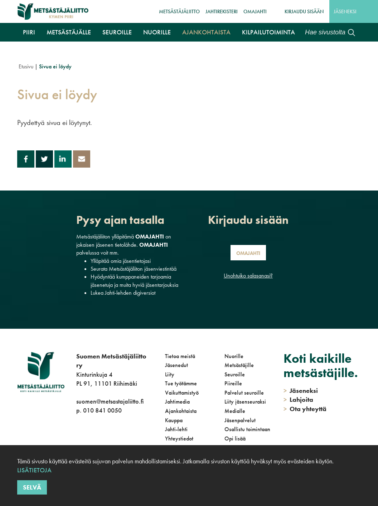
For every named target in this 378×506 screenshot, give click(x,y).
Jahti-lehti (176, 429)
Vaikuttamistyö (182, 392)
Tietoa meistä (180, 356)
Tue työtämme (181, 383)
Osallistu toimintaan (247, 429)
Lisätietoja (34, 470)
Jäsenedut (176, 365)
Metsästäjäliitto (179, 11)
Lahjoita (298, 399)
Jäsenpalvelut (240, 420)
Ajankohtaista (206, 32)
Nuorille (157, 32)
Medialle (234, 411)
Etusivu (26, 66)
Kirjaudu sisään (304, 11)
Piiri (29, 32)
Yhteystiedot (179, 438)
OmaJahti (255, 11)
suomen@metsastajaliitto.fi (110, 401)
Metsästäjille (239, 365)
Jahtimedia (177, 401)
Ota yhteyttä (305, 409)
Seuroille (117, 32)
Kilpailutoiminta (268, 32)
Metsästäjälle (69, 32)
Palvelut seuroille (244, 392)
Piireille (233, 383)
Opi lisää (235, 438)
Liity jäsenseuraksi (245, 401)
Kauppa (174, 420)
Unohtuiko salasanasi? (248, 275)
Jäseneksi (345, 11)
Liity (169, 374)
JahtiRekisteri (221, 11)
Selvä (32, 487)
